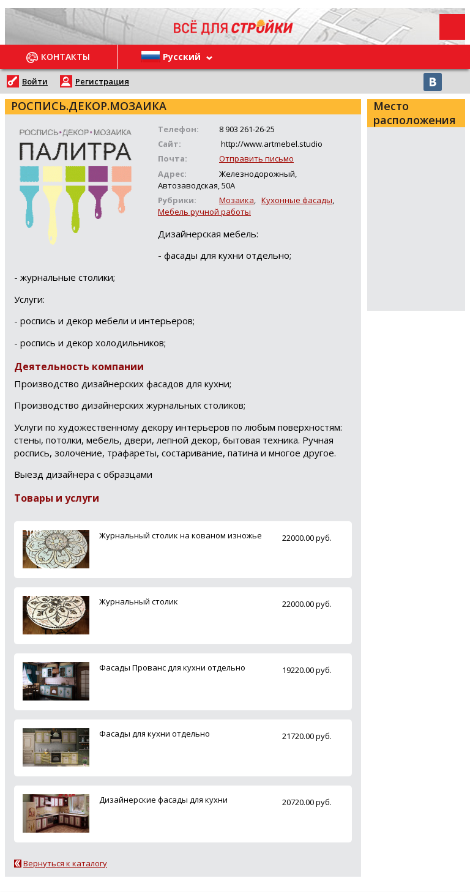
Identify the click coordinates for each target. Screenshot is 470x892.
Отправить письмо (256, 158)
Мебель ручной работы (204, 211)
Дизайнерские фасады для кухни (163, 799)
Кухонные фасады (296, 200)
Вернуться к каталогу (65, 863)
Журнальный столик (138, 601)
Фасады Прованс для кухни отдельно (172, 667)
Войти (35, 81)
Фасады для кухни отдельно (154, 733)
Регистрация (102, 81)
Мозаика (236, 200)
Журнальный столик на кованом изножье (180, 535)
